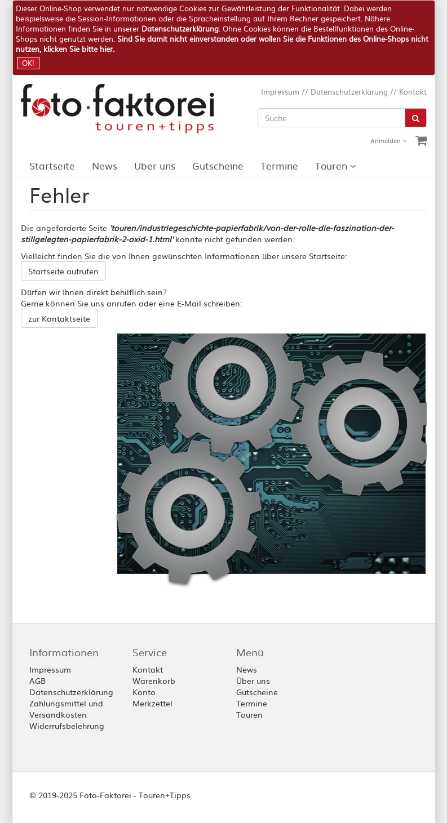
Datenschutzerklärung (180, 28)
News (104, 165)
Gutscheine (218, 165)
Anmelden (388, 140)
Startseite (52, 165)
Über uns (154, 165)
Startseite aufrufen (63, 271)
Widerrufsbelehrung (66, 725)
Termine (279, 165)
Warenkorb (153, 680)
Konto (144, 691)
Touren (335, 165)
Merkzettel (152, 703)
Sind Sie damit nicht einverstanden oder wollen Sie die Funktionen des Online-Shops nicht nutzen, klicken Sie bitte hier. (222, 43)
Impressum (280, 91)
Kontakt (413, 91)
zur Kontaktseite (59, 318)
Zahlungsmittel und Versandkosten (66, 708)
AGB (37, 680)
